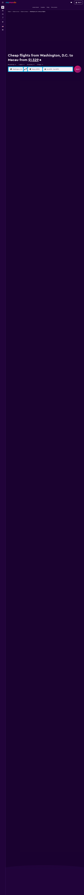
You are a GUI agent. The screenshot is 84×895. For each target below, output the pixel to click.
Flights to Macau (24, 11)
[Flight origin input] (19, 69)
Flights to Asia (16, 11)
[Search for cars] (3, 14)
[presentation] (40, 60)
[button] (2, 2)
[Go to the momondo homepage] (11, 2)
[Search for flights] (3, 7)
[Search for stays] (3, 10)
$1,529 (33, 60)
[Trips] (3, 22)
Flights (9, 11)
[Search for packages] (3, 17)
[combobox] (12, 65)
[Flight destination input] (38, 69)
